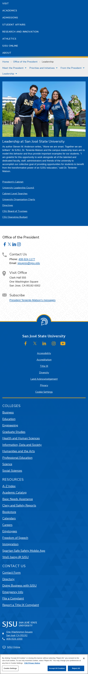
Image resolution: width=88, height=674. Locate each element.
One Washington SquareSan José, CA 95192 (19, 633)
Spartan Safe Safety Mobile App (23, 551)
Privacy (44, 385)
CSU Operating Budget (15, 217)
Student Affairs (13, 24)
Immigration (10, 544)
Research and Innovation (20, 31)
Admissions (10, 17)
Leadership (48, 61)
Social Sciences (12, 471)
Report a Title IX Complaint (20, 605)
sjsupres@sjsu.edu (29, 263)
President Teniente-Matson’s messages (32, 300)
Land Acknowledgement (44, 379)
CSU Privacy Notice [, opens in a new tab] (32, 663)
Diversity (44, 372)
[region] (44, 664)
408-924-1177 (27, 259)
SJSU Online (10, 45)
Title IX (44, 366)
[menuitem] (13, 68)
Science (7, 464)
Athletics (9, 38)
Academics (9, 10)
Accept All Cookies (57, 668)
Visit (5, 3)
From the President (71, 68)
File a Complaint (13, 598)
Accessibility (44, 353)
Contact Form (11, 573)
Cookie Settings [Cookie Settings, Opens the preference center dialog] (10, 668)
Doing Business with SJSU (19, 585)
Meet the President (13, 68)
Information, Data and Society (22, 445)
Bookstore (9, 512)
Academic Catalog (14, 492)
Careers (7, 525)
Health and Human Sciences (21, 438)
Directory (8, 579)
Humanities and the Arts (18, 451)
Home (5, 61)
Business (8, 412)
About (6, 52)
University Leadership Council (18, 187)
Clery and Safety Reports (19, 505)
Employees (9, 531)
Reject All (76, 668)
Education (8, 419)
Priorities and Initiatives (42, 68)
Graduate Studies (13, 432)
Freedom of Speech (15, 538)
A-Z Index (9, 486)
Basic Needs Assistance (17, 499)
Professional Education (17, 458)
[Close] (84, 658)
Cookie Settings (44, 392)
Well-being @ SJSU (15, 557)
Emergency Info (12, 592)
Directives (7, 205)
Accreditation (44, 359)
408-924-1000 (14, 638)
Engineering (10, 425)
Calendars (9, 518)
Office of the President (25, 61)
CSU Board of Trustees (14, 211)
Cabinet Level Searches (14, 193)
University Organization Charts (18, 199)
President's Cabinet (12, 181)
